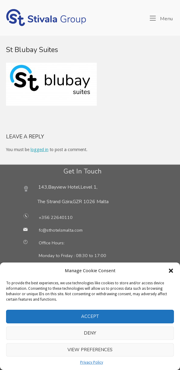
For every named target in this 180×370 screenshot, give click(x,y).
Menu (161, 18)
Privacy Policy (91, 362)
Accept (90, 316)
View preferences (90, 350)
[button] (171, 271)
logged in (39, 149)
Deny (90, 333)
